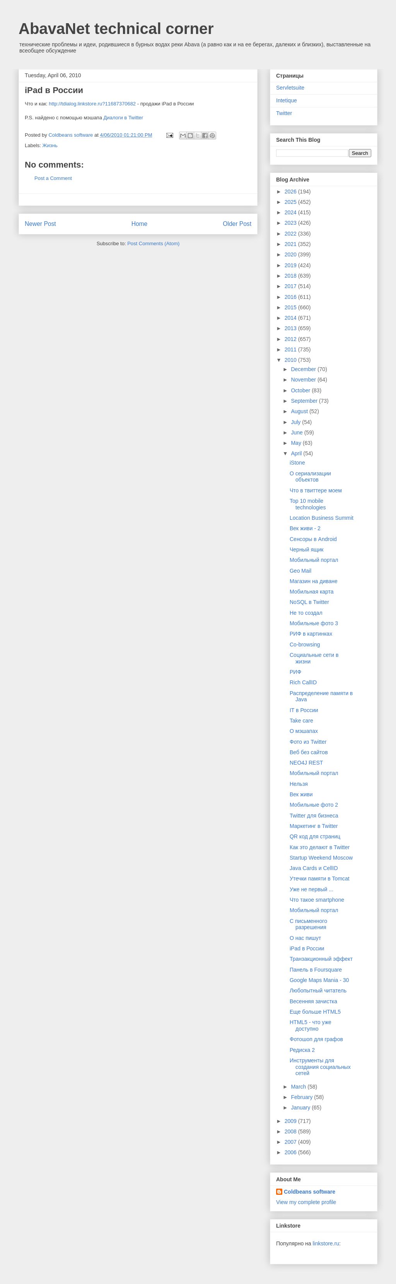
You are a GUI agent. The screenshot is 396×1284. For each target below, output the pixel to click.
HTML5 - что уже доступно (310, 1025)
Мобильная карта (312, 592)
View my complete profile (306, 1202)
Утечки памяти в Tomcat (320, 878)
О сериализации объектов (310, 476)
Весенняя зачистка (313, 1001)
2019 (291, 265)
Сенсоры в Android (313, 539)
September (305, 401)
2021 (291, 244)
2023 (291, 223)
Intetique (286, 100)
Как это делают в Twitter (320, 847)
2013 (291, 328)
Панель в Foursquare (316, 970)
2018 (291, 276)
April (297, 453)
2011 (291, 349)
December (304, 369)
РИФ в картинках (311, 634)
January (301, 1107)
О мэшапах (304, 731)
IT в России (304, 710)
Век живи (301, 794)
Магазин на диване (314, 581)
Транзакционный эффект (321, 959)
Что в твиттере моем (316, 490)
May (296, 443)
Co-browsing (305, 644)
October (301, 390)
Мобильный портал (314, 560)
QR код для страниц (315, 836)
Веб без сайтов (309, 752)
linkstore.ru (325, 1243)
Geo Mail (300, 571)
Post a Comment (53, 178)
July (296, 422)
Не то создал (306, 613)
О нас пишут (305, 938)
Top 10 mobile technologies (308, 504)
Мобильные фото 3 (314, 623)
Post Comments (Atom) (153, 243)
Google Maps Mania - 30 (319, 980)
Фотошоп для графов (316, 1039)
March (299, 1087)
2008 (291, 1131)
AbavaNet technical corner (116, 28)
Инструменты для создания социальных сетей (320, 1067)
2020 (291, 254)
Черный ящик (306, 549)
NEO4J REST (306, 763)
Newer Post (40, 224)
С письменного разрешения (308, 924)
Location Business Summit (321, 518)
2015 (291, 307)
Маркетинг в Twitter (314, 826)
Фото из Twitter (308, 742)
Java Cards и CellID (314, 868)
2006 (291, 1152)
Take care (301, 720)
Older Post (237, 224)
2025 (291, 202)
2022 (291, 234)
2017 (291, 286)
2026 (291, 191)
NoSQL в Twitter (309, 602)
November (304, 380)
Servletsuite (290, 88)
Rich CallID (303, 682)
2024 (291, 212)
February (302, 1097)
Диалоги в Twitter (123, 117)
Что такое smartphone (317, 900)
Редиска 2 (302, 1050)
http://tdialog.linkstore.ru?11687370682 (92, 104)
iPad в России (307, 948)
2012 (291, 339)
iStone (297, 463)
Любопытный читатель (318, 990)
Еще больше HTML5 (315, 1012)
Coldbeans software (309, 1192)
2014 (291, 318)
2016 (291, 297)
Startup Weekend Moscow (321, 858)
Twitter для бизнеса (314, 815)
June (297, 432)
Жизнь (50, 145)
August (300, 411)
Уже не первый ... (311, 889)
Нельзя (299, 784)
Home (139, 224)
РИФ (295, 672)
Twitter (284, 113)
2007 (291, 1142)
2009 (291, 1121)
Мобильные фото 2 (314, 805)
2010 (291, 360)
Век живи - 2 (305, 528)
